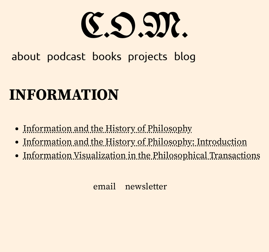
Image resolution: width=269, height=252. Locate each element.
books (107, 56)
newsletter (146, 186)
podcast (66, 56)
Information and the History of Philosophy (107, 128)
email (104, 186)
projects (147, 56)
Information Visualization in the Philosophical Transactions (141, 155)
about (26, 56)
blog (185, 56)
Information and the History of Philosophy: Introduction (135, 142)
